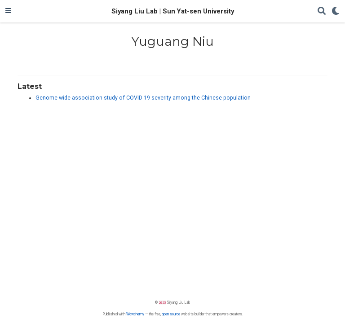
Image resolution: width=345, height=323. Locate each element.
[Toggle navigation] (8, 11)
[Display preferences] (336, 11)
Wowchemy (135, 314)
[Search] (322, 11)
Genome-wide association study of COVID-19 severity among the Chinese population (143, 98)
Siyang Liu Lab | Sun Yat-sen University (172, 11)
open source (171, 314)
